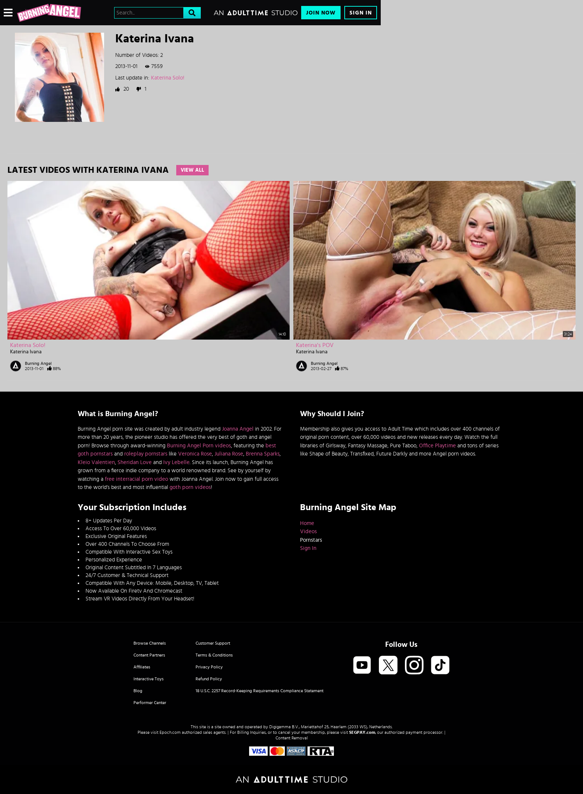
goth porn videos (190, 487)
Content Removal (292, 738)
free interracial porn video (136, 479)
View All (192, 170)
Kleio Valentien (96, 462)
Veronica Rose (195, 454)
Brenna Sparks (263, 454)
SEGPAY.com (362, 732)
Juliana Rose (229, 454)
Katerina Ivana (26, 351)
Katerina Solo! (167, 78)
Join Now (321, 13)
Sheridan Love (134, 462)
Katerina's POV (315, 345)
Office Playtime (437, 445)
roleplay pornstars (145, 454)
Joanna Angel (238, 429)
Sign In (361, 13)
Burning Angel (38, 363)
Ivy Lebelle (176, 462)
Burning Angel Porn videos (199, 445)
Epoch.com (170, 732)
